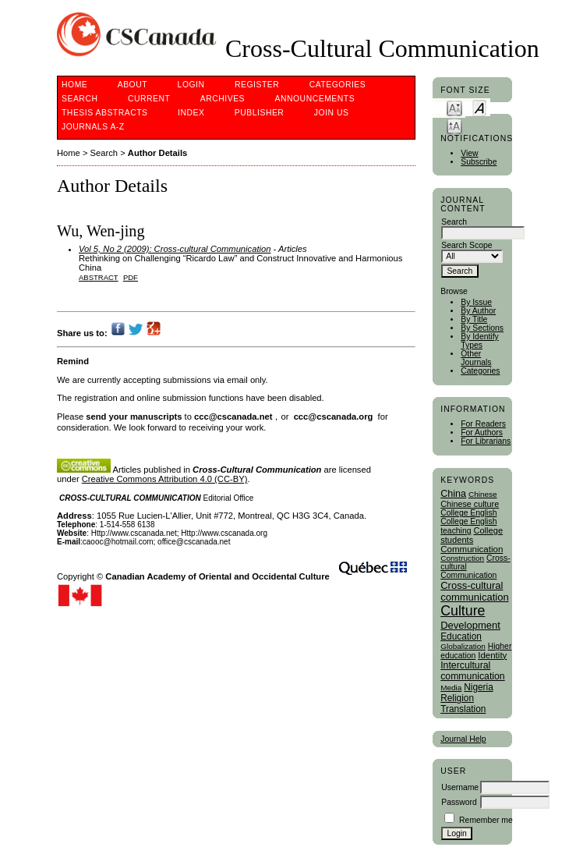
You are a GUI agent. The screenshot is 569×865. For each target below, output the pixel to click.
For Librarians (486, 441)
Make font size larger (454, 125)
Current (149, 98)
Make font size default (479, 107)
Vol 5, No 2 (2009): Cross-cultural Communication (174, 248)
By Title (474, 319)
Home (74, 84)
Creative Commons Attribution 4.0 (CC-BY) (165, 479)
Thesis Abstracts (105, 112)
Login (191, 84)
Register (257, 84)
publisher (259, 112)
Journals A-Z (93, 126)
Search (79, 98)
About (132, 84)
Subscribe (479, 162)
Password (459, 802)
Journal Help (463, 739)
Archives (222, 98)
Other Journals (476, 358)
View (469, 153)
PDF (130, 277)
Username (460, 787)
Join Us (331, 112)
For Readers (483, 424)
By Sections (482, 328)
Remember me (486, 820)
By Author (478, 311)
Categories (480, 371)
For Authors (482, 432)
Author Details (157, 153)
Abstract (98, 277)
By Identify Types (480, 340)
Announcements (315, 98)
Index (191, 112)
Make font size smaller (454, 107)
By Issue (476, 302)
